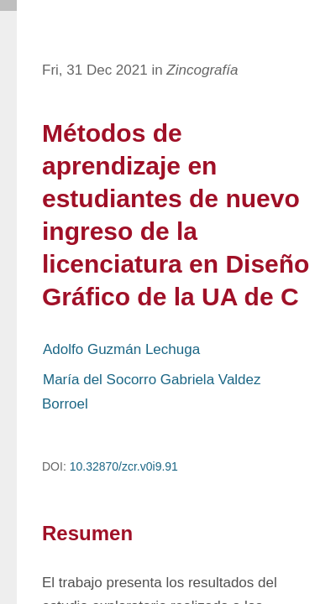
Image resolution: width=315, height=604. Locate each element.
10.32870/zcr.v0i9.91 (124, 466)
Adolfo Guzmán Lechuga (121, 349)
